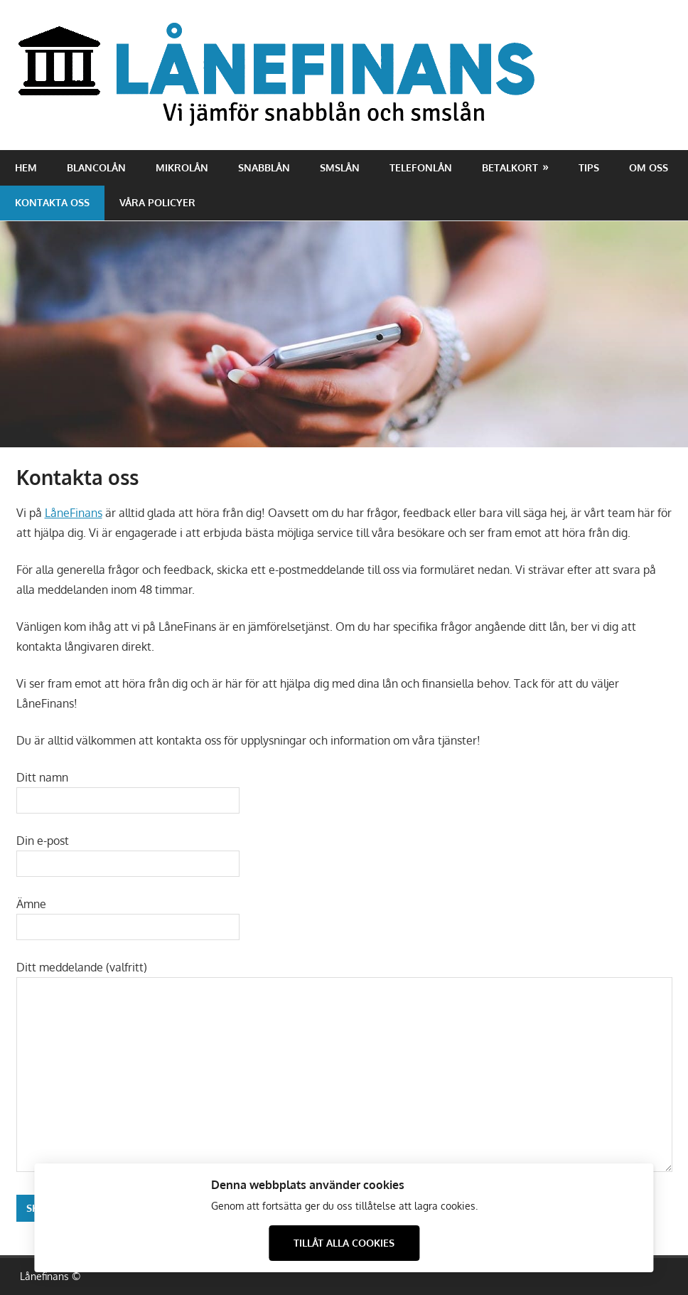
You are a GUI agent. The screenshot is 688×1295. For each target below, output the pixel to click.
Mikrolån (182, 167)
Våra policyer (157, 202)
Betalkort (510, 167)
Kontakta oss (52, 202)
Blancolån (96, 167)
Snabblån (264, 167)
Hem (26, 167)
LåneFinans (73, 513)
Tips (589, 167)
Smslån (340, 167)
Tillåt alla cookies (344, 1243)
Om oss (648, 167)
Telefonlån (420, 167)
